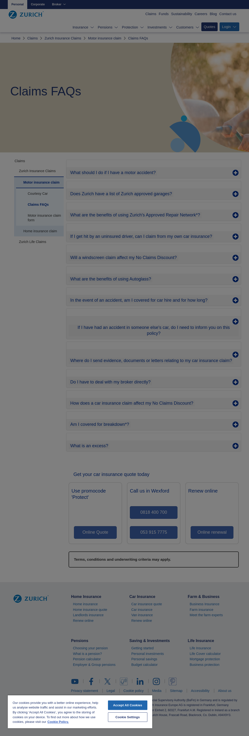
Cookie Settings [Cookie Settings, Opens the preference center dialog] (128, 717)
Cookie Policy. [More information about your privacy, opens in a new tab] (58, 722)
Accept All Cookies (127, 705)
